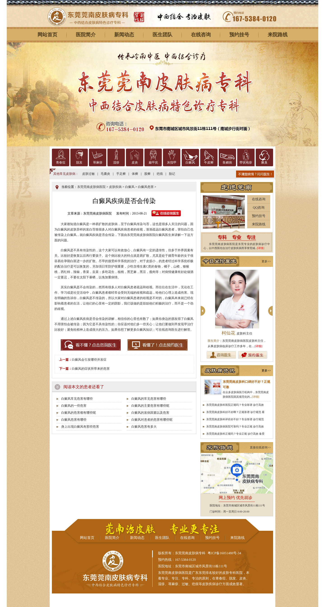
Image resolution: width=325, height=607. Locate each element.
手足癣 (121, 173)
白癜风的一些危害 (73, 405)
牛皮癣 (209, 162)
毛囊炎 (105, 173)
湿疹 (116, 162)
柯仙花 (237, 332)
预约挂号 (239, 34)
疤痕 (160, 173)
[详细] (258, 346)
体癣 (135, 173)
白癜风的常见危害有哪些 (148, 398)
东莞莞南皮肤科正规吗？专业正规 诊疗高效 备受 (235, 433)
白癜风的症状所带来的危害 (91, 368)
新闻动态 (124, 34)
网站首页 (47, 34)
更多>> (266, 261)
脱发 (79, 162)
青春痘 (60, 162)
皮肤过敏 (88, 173)
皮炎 (135, 162)
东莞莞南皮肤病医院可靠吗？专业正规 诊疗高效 (235, 426)
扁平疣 (153, 162)
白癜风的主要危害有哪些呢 (150, 405)
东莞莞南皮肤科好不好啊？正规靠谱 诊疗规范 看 (235, 412)
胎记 (172, 173)
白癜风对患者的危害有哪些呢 (151, 419)
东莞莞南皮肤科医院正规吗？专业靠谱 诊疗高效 (235, 404)
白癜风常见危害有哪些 (77, 398)
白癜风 (190, 162)
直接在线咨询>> (260, 447)
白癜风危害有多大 (144, 426)
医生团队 (162, 34)
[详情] (260, 248)
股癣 (147, 173)
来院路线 (278, 34)
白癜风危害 (146, 187)
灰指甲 (171, 162)
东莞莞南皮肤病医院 (91, 187)
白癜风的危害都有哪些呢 (78, 412)
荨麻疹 (97, 162)
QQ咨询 (259, 207)
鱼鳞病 (227, 162)
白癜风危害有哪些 (73, 419)
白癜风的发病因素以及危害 (150, 412)
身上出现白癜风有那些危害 (80, 426)
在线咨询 (201, 34)
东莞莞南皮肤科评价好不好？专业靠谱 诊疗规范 (235, 419)
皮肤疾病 (115, 187)
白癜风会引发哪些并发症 (89, 359)
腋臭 (264, 162)
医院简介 (86, 34)
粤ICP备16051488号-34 (224, 553)
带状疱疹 (245, 162)
